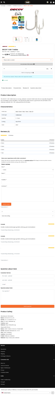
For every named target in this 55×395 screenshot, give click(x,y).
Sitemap (3, 384)
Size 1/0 (31, 111)
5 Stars (2, 139)
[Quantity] (26, 68)
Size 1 (27, 111)
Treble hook (18, 115)
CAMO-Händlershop (5, 379)
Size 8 (17, 111)
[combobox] (25, 393)
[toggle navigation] (1, 2)
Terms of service (5, 365)
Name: (3, 173)
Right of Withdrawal (5, 367)
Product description (6, 88)
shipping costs (21, 53)
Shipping (3, 353)
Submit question (27, 306)
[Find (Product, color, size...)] (4, 2)
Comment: (4, 186)
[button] (51, 2)
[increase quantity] (51, 68)
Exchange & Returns (5, 356)
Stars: (3, 167)
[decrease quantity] (4, 68)
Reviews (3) (26, 88)
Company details (5, 372)
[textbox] (25, 393)
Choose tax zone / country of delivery (19, 55)
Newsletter (3, 349)
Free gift (3, 382)
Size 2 (23, 111)
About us (3, 363)
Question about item (35, 88)
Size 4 (20, 111)
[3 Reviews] (12, 46)
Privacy (2, 370)
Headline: (3, 179)
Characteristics (17, 88)
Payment (3, 351)
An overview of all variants (27, 64)
